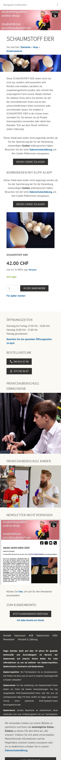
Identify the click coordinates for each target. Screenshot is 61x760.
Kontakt (7, 635)
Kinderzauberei (14, 51)
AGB (31, 635)
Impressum (20, 635)
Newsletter (9, 639)
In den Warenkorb (34, 288)
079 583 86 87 (19, 371)
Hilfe (55, 635)
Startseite (25, 47)
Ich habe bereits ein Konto (30, 620)
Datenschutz (42, 635)
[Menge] (12, 288)
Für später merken (16, 295)
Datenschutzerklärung (40, 149)
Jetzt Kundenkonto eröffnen (30, 613)
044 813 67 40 (19, 361)
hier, (21, 591)
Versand (32, 269)
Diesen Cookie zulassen (30, 161)
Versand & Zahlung (28, 639)
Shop (35, 47)
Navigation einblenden (15, 4)
